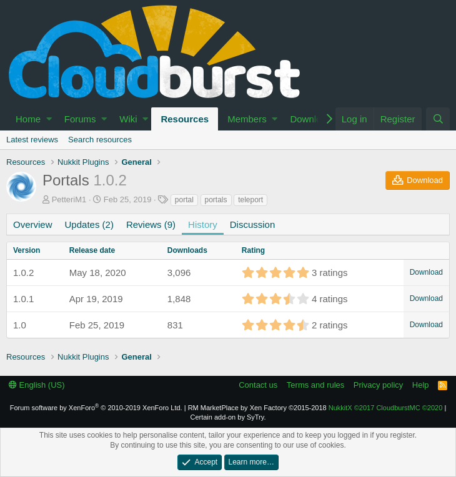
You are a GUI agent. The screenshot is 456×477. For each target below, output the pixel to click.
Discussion (252, 224)
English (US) (37, 385)
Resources (185, 119)
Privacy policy (378, 385)
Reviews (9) (151, 224)
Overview (32, 224)
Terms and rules (315, 385)
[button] (49, 118)
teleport (250, 199)
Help (420, 385)
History (202, 224)
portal (184, 199)
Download (311, 119)
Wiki (128, 119)
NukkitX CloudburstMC (386, 407)
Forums (80, 119)
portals (216, 199)
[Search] (438, 118)
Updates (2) (89, 224)
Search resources (100, 139)
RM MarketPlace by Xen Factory (257, 407)
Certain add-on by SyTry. (227, 417)
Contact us (258, 385)
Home (28, 119)
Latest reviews (32, 139)
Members (247, 119)
